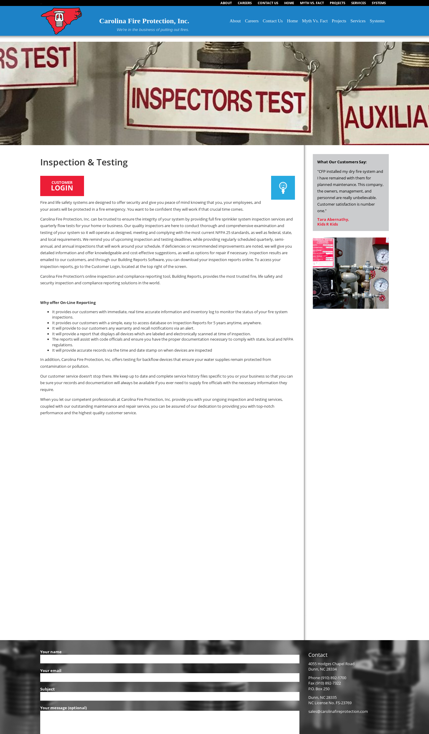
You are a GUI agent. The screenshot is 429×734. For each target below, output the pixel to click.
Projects (339, 20)
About (235, 20)
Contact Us (273, 20)
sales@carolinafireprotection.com (338, 711)
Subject (169, 692)
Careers (252, 20)
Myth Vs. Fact (315, 20)
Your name (169, 655)
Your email (169, 674)
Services (358, 20)
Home (292, 20)
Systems (377, 20)
